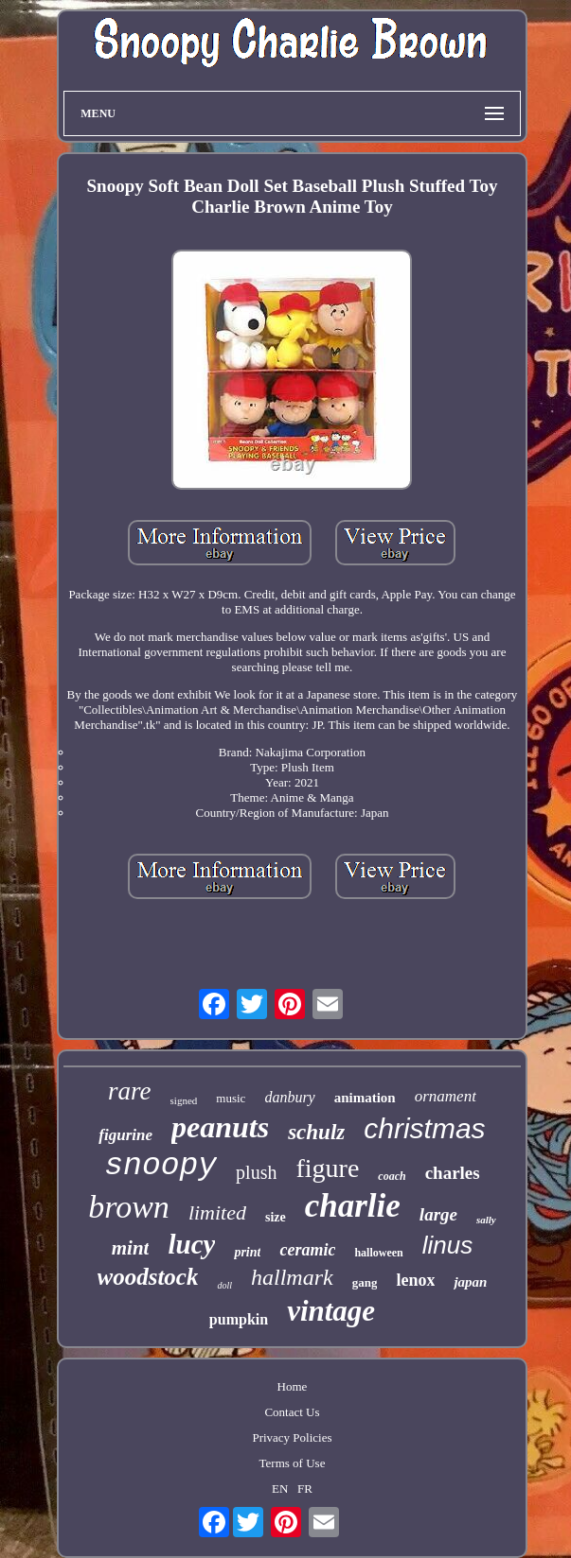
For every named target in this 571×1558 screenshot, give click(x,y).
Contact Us (291, 1412)
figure (327, 1168)
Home (292, 1386)
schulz (316, 1132)
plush (256, 1172)
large (438, 1214)
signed (184, 1100)
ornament (445, 1096)
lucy (191, 1244)
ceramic (307, 1249)
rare (130, 1091)
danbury (289, 1097)
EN (280, 1488)
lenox (415, 1280)
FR (304, 1488)
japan (470, 1282)
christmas (424, 1128)
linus (447, 1245)
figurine (125, 1135)
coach (391, 1176)
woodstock (148, 1277)
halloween (378, 1252)
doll (224, 1285)
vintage (331, 1310)
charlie (353, 1205)
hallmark (292, 1277)
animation (365, 1097)
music (230, 1098)
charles (452, 1173)
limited (217, 1212)
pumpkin (238, 1319)
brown (129, 1206)
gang (365, 1282)
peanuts (220, 1127)
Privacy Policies (291, 1437)
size (275, 1217)
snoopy (160, 1166)
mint (131, 1248)
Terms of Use (292, 1463)
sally (486, 1219)
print (247, 1252)
